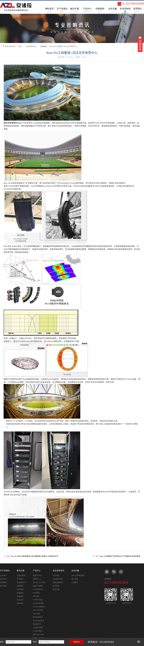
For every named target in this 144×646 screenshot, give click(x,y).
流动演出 (20, 600)
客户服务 (74, 579)
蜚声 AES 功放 (38, 634)
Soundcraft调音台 (39, 607)
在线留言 (74, 582)
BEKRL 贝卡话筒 (39, 582)
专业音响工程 (58, 579)
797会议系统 (37, 631)
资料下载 (56, 589)
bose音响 (36, 593)
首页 (20, 46)
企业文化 (3, 579)
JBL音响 (36, 596)
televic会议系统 (38, 621)
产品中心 (37, 571)
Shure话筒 (36, 614)
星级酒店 (20, 593)
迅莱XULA (37, 579)
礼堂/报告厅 (21, 582)
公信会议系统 (38, 627)
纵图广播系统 (38, 586)
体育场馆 (20, 589)
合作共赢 (75, 571)
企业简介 (3, 575)
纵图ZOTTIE (37, 575)
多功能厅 (20, 579)
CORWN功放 (37, 600)
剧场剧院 (20, 586)
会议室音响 (21, 575)
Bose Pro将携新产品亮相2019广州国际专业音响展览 (120, 556)
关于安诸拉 (5, 571)
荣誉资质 (3, 582)
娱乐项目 (20, 603)
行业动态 (43, 46)
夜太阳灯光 (37, 624)
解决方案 (20, 571)
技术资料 (56, 586)
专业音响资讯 (31, 46)
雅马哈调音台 (38, 617)
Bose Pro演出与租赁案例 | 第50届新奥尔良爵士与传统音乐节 (34, 556)
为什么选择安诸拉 (78, 575)
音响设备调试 (58, 582)
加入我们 (3, 586)
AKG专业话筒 (38, 610)
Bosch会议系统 (38, 603)
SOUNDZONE (38, 589)
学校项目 (20, 596)
